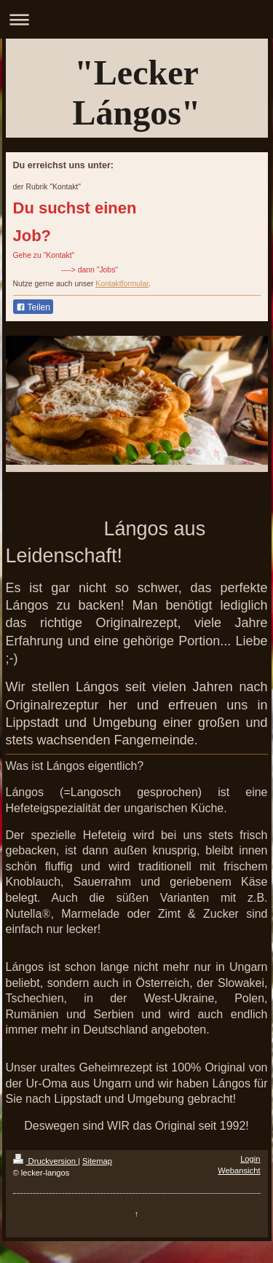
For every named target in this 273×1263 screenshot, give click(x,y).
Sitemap (97, 1161)
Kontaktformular (122, 284)
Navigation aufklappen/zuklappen (136, 19)
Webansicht (239, 1170)
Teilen (33, 307)
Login (250, 1158)
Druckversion (46, 1161)
